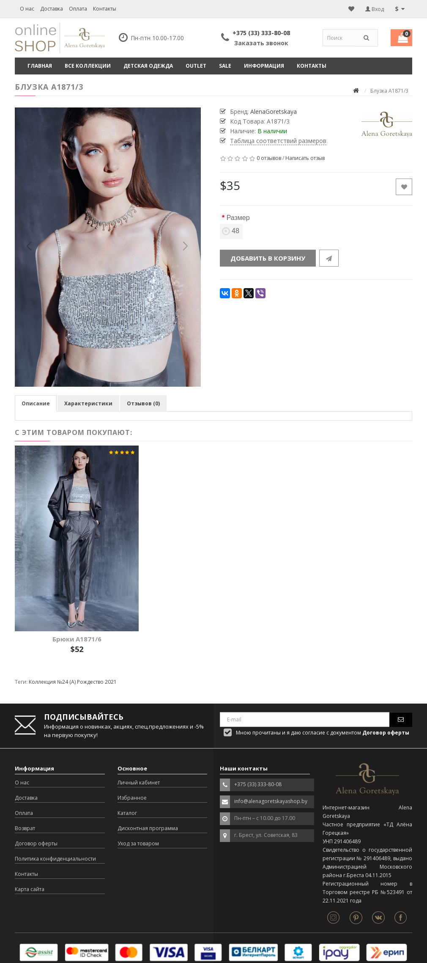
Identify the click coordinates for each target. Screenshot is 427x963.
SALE (225, 65)
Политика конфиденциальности (55, 858)
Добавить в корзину (267, 258)
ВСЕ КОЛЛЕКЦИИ (88, 65)
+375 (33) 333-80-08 (261, 33)
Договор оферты (36, 843)
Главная (39, 65)
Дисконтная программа (148, 828)
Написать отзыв (305, 158)
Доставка (51, 8)
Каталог (127, 813)
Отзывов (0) (143, 403)
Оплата (78, 8)
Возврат (25, 828)
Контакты (104, 8)
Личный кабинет (139, 782)
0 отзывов (269, 158)
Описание (36, 403)
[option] (108, 247)
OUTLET (196, 65)
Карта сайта (29, 889)
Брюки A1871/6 (76, 639)
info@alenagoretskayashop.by (270, 801)
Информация (264, 65)
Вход (374, 9)
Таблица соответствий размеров (278, 141)
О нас (27, 8)
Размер (238, 217)
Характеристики (88, 403)
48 (231, 230)
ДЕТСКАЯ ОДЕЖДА (148, 65)
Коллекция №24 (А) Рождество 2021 (73, 681)
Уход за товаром (138, 843)
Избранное (132, 797)
